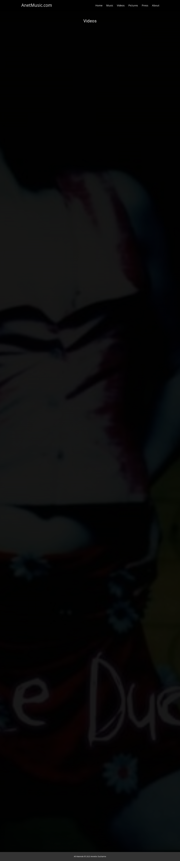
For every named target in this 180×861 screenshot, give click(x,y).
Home (98, 5)
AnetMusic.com (36, 5)
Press (145, 5)
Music (109, 5)
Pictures (133, 5)
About (155, 5)
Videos (121, 5)
